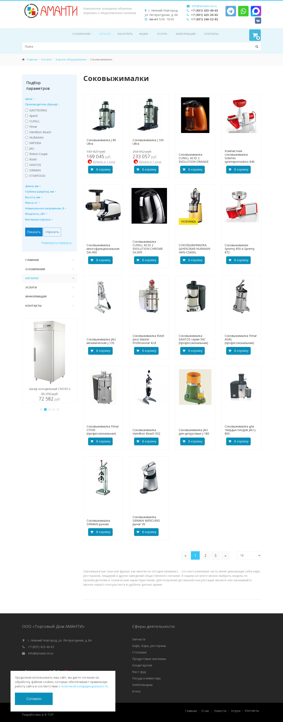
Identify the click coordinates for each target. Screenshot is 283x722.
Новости (220, 711)
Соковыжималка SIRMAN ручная (98, 522)
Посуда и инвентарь (146, 678)
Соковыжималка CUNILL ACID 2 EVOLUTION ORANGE (194, 158)
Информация (186, 34)
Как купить (125, 34)
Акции (143, 34)
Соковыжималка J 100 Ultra (148, 142)
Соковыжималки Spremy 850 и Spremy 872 (239, 248)
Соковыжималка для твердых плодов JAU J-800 (240, 429)
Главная (32, 59)
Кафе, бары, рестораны (149, 646)
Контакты (211, 34)
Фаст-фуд (139, 672)
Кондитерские (142, 665)
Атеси (136, 691)
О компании (81, 34)
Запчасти (138, 639)
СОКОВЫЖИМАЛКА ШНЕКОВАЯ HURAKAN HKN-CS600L (194, 248)
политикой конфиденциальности (84, 686)
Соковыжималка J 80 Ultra (101, 142)
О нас (205, 711)
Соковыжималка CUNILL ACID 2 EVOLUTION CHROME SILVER (148, 247)
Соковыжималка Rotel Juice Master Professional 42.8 (148, 339)
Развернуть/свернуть (56, 243)
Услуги (162, 34)
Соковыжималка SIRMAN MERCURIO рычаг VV (146, 520)
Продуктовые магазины (149, 659)
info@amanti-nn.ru (204, 6)
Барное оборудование (71, 59)
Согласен (33, 698)
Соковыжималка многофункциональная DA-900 (103, 248)
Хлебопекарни (142, 685)
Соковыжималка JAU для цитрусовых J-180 (194, 431)
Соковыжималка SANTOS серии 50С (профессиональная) (193, 339)
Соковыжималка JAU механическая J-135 (101, 341)
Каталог (105, 34)
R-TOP (48, 715)
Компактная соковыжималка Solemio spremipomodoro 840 (239, 156)
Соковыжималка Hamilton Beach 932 (146, 431)
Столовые (139, 652)
